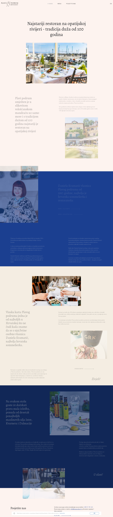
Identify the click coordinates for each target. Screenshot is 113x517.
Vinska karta (85, 371)
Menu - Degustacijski (71, 214)
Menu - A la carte (69, 208)
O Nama (50, 3)
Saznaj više (62, 513)
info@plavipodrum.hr (76, 509)
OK (94, 513)
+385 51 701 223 (88, 507)
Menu (59, 3)
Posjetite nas (71, 3)
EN (111, 3)
